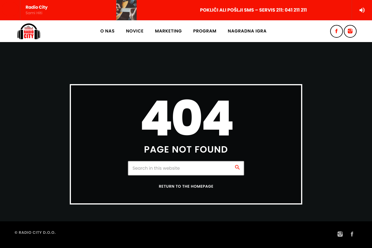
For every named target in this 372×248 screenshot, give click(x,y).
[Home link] (29, 31)
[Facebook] (336, 31)
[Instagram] (350, 31)
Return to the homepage (186, 186)
